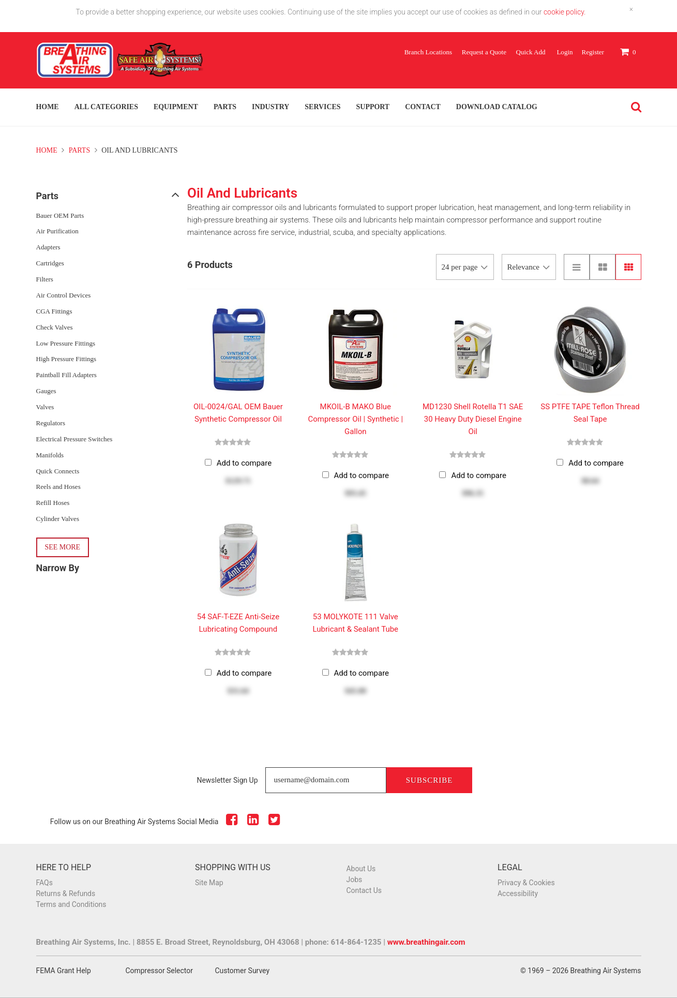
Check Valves (54, 327)
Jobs (355, 879)
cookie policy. (565, 12)
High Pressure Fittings (66, 359)
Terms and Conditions (71, 904)
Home (47, 107)
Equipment (176, 107)
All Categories (106, 107)
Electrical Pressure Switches (74, 439)
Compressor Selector (159, 970)
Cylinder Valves (57, 519)
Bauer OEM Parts (60, 215)
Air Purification (57, 231)
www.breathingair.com (426, 942)
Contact (423, 107)
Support (373, 107)
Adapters (48, 247)
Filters (44, 279)
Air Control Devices (63, 295)
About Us (361, 869)
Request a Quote (484, 52)
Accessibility (518, 893)
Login (564, 52)
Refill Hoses (53, 503)
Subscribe (429, 780)
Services (322, 107)
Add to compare (244, 463)
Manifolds (50, 455)
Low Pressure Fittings (66, 343)
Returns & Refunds (66, 893)
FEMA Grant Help (63, 970)
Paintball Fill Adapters (66, 375)
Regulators (51, 423)
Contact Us (364, 890)
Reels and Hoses (58, 486)
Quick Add (531, 52)
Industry (270, 107)
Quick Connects (58, 471)
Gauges (46, 391)
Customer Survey (242, 970)
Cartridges (50, 263)
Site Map (209, 882)
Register (592, 52)
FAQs (44, 882)
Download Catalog (496, 107)
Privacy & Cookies (526, 882)
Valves (45, 407)
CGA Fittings (54, 311)
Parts (225, 107)
